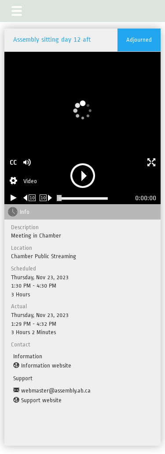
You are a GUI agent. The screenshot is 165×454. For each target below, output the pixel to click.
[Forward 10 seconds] (46, 198)
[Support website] (37, 400)
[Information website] (42, 366)
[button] (17, 11)
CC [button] (13, 162)
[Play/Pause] (14, 198)
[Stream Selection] (23, 182)
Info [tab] (24, 212)
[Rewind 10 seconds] (29, 198)
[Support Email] (52, 391)
